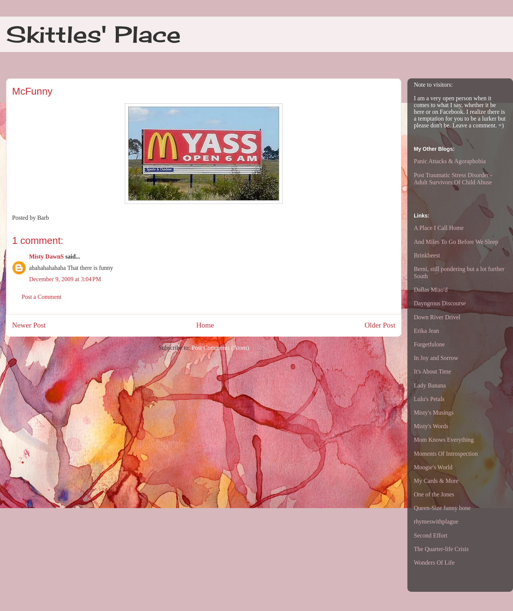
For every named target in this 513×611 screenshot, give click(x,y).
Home (205, 325)
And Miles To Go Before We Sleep (456, 242)
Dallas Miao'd (431, 289)
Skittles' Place (93, 34)
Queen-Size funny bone (442, 508)
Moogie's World (433, 467)
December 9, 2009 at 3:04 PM (65, 279)
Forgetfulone (429, 344)
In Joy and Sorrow (436, 358)
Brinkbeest (427, 255)
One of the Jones (434, 494)
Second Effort (430, 535)
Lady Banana (430, 385)
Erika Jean (426, 331)
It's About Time (432, 371)
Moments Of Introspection (446, 453)
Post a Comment (41, 297)
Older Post (379, 325)
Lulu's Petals (429, 399)
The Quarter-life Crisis (441, 549)
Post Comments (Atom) (220, 348)
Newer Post (29, 325)
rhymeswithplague (436, 521)
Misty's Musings (434, 412)
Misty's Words (431, 426)
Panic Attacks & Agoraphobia (450, 161)
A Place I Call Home (439, 228)
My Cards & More (436, 481)
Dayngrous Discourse (440, 303)
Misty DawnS (46, 256)
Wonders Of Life (434, 562)
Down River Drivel (437, 317)
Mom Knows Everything (444, 439)
